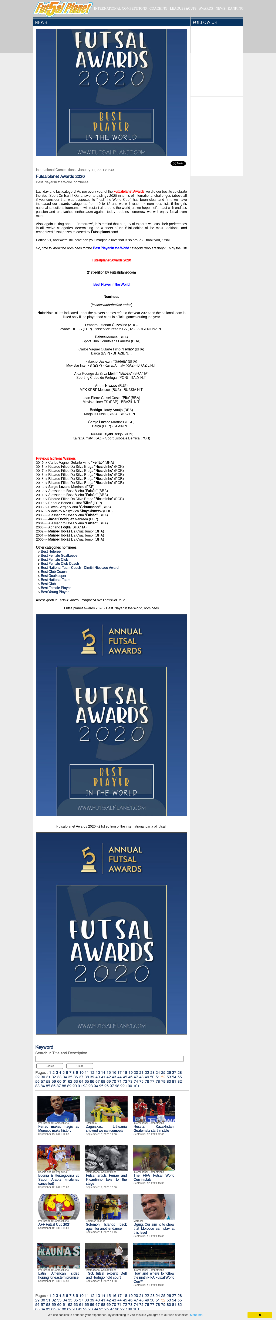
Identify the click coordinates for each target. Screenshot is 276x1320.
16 (114, 1072)
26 (169, 1072)
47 (136, 1077)
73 (130, 1081)
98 (117, 1086)
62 (70, 1081)
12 (92, 1072)
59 (54, 1081)
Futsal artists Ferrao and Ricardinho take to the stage (106, 1180)
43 (114, 1077)
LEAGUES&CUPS (183, 8)
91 (80, 1086)
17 (119, 1072)
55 (180, 1077)
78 (158, 1081)
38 (87, 1077)
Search (50, 1066)
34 (65, 1077)
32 (54, 1077)
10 (81, 1072)
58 (48, 1081)
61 (65, 1081)
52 (163, 1077)
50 (152, 1077)
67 (97, 1081)
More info (196, 1315)
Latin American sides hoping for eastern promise (58, 1275)
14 (103, 1072)
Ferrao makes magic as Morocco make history (58, 1129)
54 (174, 1077)
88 (64, 1086)
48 (141, 1077)
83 (37, 1086)
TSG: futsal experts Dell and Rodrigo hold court (106, 1275)
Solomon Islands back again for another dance (106, 1226)
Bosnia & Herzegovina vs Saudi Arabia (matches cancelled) (58, 1180)
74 (136, 1081)
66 (92, 1081)
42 (109, 1077)
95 (101, 1086)
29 (37, 1077)
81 (174, 1081)
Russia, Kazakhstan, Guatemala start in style (154, 1129)
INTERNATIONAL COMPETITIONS (120, 8)
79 (163, 1081)
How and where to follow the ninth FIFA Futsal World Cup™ (154, 1277)
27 (174, 1072)
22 (147, 1072)
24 (158, 1072)
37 (81, 1077)
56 (37, 1081)
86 (53, 1086)
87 (59, 1086)
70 (114, 1081)
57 (43, 1081)
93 (90, 1086)
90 (75, 1086)
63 (76, 1081)
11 (87, 1072)
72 (125, 1081)
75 (141, 1081)
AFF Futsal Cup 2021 (54, 1224)
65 (87, 1081)
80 (169, 1081)
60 (59, 1081)
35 (70, 1077)
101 (136, 1086)
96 (106, 1086)
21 (141, 1072)
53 (169, 1077)
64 (81, 1081)
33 (59, 1077)
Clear (80, 1066)
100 (129, 1086)
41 (103, 1077)
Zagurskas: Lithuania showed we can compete (106, 1129)
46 (130, 1077)
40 (97, 1077)
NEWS (220, 8)
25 (163, 1072)
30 (43, 1077)
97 (112, 1086)
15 (109, 1072)
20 (136, 1072)
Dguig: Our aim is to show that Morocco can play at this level (154, 1228)
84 (43, 1086)
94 (96, 1086)
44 (119, 1077)
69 (109, 1081)
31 (48, 1077)
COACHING (158, 8)
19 (130, 1072)
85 (48, 1086)
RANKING (235, 8)
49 (147, 1077)
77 (152, 1081)
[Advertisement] (216, 135)
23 (152, 1072)
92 (85, 1086)
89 (69, 1086)
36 (76, 1077)
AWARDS (206, 8)
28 (180, 1072)
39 (92, 1077)
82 (180, 1081)
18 (125, 1072)
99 (122, 1086)
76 (147, 1081)
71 (119, 1081)
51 (158, 1077)
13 (98, 1072)
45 (125, 1077)
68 (103, 1081)
